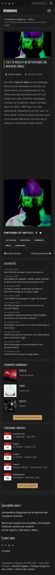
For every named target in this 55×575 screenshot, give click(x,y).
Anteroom (24, 390)
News (31, 19)
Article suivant (12, 253)
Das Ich (22, 401)
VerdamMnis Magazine (15, 19)
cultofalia (11, 240)
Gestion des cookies (25, 569)
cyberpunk (20, 246)
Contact (6, 551)
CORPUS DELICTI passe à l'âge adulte (21, 354)
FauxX (22, 386)
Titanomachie (26, 375)
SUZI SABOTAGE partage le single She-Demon (25, 298)
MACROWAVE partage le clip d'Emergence (23, 272)
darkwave (39, 240)
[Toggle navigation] (49, 11)
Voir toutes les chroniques (27, 417)
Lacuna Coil (19, 433)
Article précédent (41, 253)
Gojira (16, 444)
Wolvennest (19, 474)
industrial (25, 240)
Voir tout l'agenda (27, 485)
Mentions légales (20, 566)
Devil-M (22, 370)
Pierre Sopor (14, 74)
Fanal (22, 405)
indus (8, 246)
